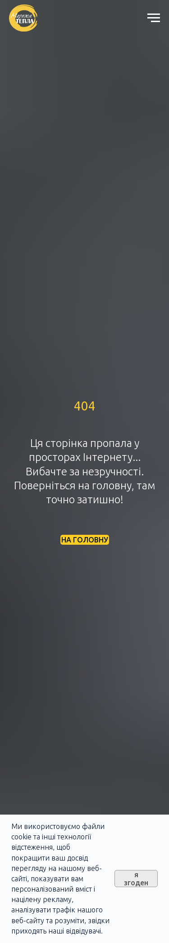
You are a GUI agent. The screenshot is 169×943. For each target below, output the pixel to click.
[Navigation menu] (153, 18)
